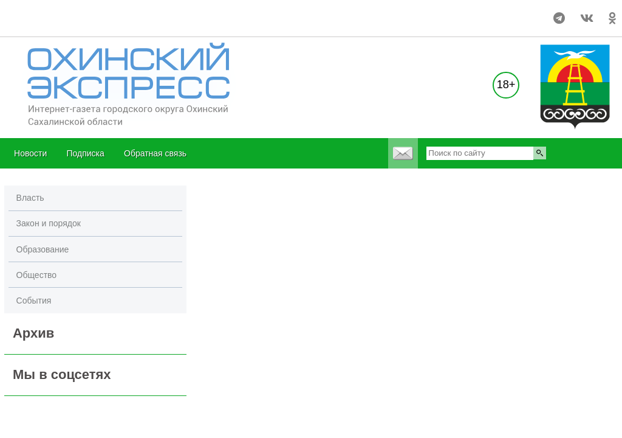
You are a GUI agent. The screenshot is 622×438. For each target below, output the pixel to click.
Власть (30, 198)
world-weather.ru (27, 13)
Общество (36, 275)
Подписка (85, 153)
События (34, 300)
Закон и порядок (48, 223)
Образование (42, 249)
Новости (30, 153)
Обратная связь (155, 153)
